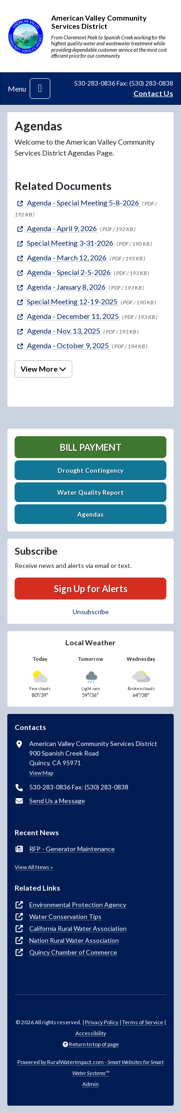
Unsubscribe (91, 612)
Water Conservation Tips (65, 916)
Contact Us (153, 93)
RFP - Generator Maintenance (72, 849)
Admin (90, 1084)
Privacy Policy (101, 1022)
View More (43, 368)
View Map (41, 772)
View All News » (34, 867)
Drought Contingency (90, 470)
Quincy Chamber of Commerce (73, 952)
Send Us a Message (57, 801)
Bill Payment (91, 447)
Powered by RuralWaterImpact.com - (90, 1067)
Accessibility (90, 1033)
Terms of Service (142, 1022)
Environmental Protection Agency (77, 904)
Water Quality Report (90, 492)
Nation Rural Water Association (74, 940)
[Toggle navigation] (40, 88)
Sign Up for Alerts (91, 588)
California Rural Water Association (78, 928)
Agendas (90, 514)
